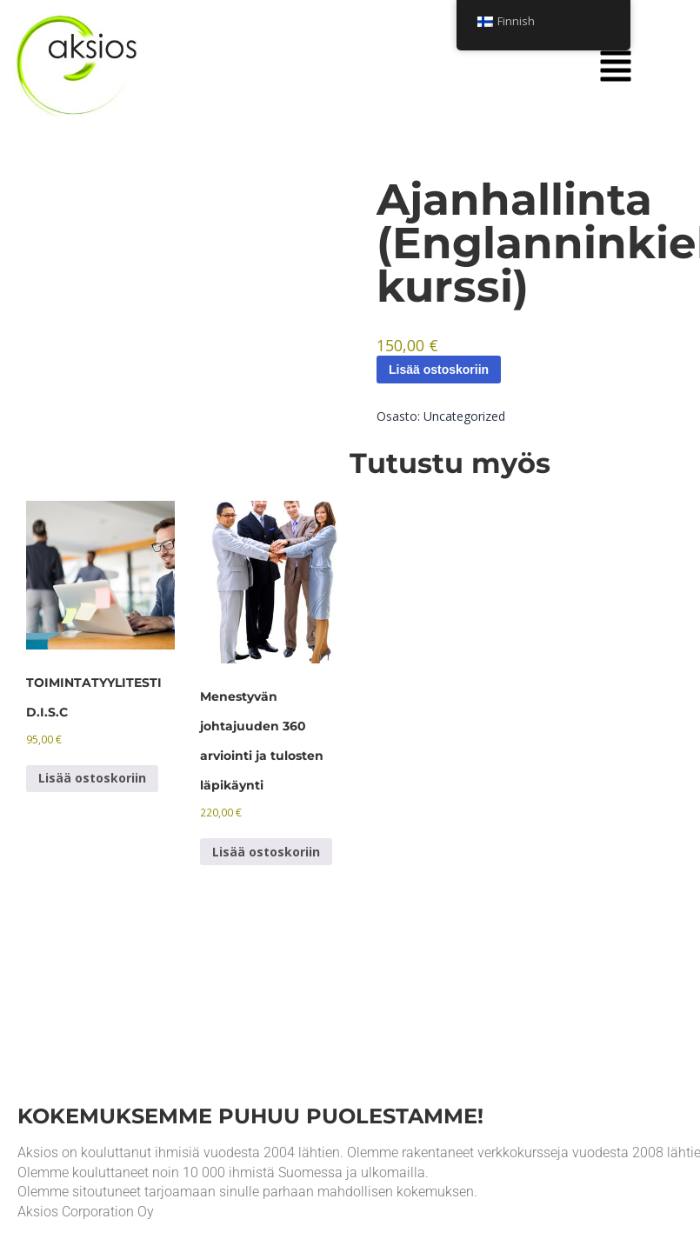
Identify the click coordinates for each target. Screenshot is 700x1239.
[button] (615, 67)
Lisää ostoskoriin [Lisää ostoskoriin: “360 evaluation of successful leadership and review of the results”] (266, 851)
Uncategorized (464, 416)
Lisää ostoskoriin (439, 369)
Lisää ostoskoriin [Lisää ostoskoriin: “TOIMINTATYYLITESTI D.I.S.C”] (92, 777)
